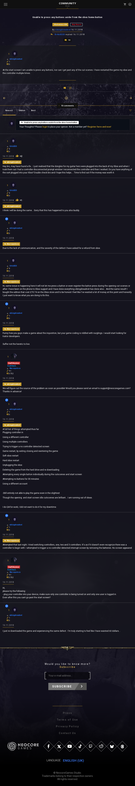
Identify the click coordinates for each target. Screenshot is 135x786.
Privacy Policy (67, 726)
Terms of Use (67, 719)
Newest (9, 110)
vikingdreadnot (63, 30)
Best (33, 110)
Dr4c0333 (60, 34)
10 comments (67, 105)
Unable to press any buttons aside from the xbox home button (49, 122)
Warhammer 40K (60, 24)
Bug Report (76, 24)
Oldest (22, 110)
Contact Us (67, 733)
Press (67, 713)
